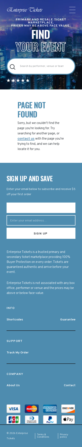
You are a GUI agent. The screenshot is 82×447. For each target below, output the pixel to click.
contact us (26, 138)
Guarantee (67, 320)
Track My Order (18, 353)
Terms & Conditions (43, 436)
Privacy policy (64, 436)
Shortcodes (15, 320)
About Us (13, 385)
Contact (69, 385)
